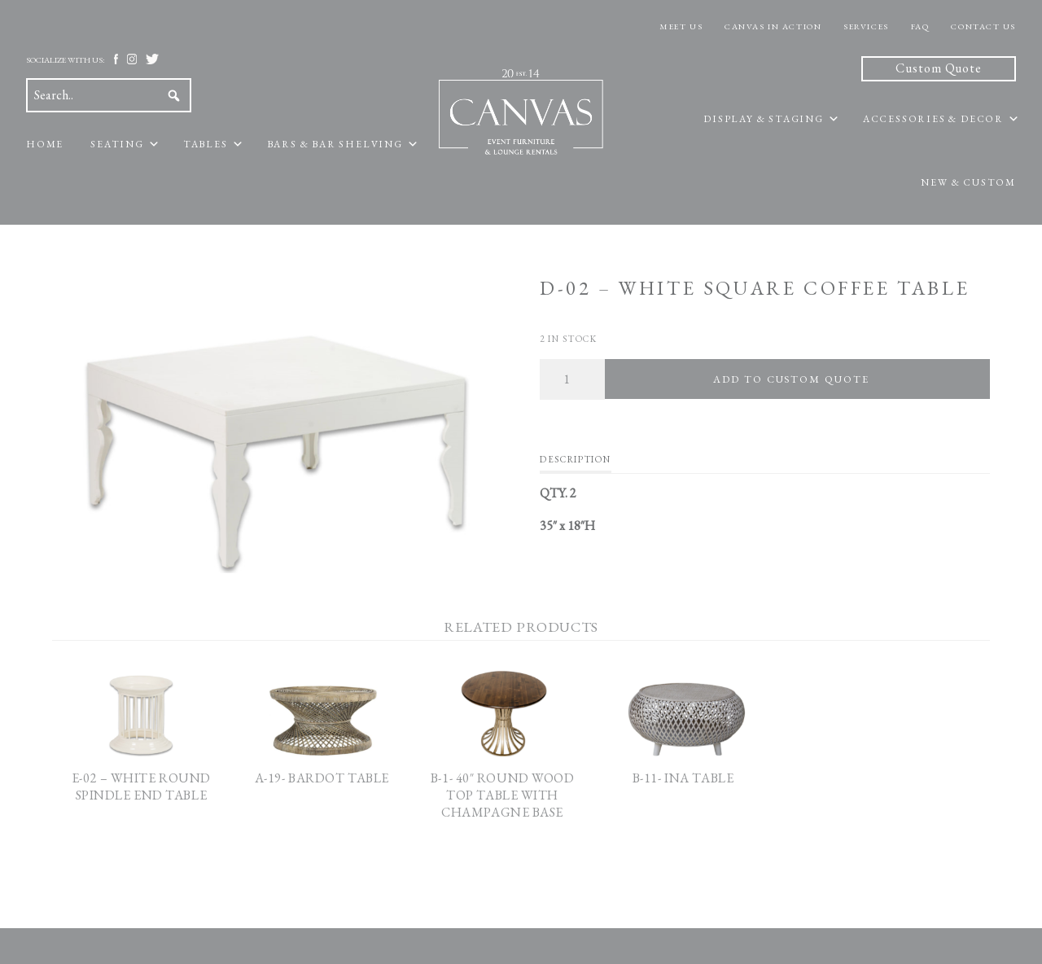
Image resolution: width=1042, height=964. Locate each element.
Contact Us (983, 26)
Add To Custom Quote (791, 379)
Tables (205, 144)
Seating (117, 144)
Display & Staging (763, 118)
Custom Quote (938, 68)
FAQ (920, 26)
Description (575, 459)
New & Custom (968, 182)
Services (865, 26)
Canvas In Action (773, 26)
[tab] (575, 463)
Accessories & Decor (933, 118)
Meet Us (681, 26)
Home (44, 144)
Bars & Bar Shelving (335, 144)
